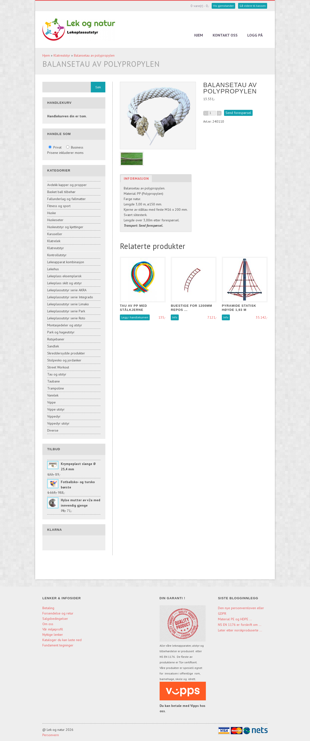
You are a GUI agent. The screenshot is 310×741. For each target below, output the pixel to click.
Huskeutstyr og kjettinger (65, 227)
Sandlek (53, 346)
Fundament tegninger (58, 645)
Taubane (53, 381)
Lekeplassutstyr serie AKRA (66, 290)
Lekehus (53, 269)
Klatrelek (53, 241)
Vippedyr (54, 416)
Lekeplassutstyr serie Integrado (70, 297)
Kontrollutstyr (57, 255)
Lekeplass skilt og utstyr (64, 283)
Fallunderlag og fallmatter (66, 199)
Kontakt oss (225, 35)
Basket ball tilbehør (61, 192)
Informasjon (136, 178)
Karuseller (54, 234)
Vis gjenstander (223, 5)
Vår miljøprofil (52, 629)
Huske (51, 213)
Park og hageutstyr (61, 332)
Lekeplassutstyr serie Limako (68, 304)
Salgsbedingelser (55, 618)
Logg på (255, 35)
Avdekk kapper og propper (67, 185)
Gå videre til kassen (253, 5)
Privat (55, 147)
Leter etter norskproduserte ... (240, 630)
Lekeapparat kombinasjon (65, 262)
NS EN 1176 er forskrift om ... (239, 624)
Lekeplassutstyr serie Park (66, 311)
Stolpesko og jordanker (64, 360)
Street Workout (58, 367)
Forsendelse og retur (57, 613)
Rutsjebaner (55, 339)
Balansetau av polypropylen (94, 55)
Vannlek (52, 395)
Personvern (50, 735)
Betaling (48, 608)
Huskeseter (55, 220)
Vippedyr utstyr (58, 423)
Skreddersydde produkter (66, 353)
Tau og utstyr (56, 374)
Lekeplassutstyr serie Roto (66, 318)
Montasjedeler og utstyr (64, 325)
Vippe (51, 402)
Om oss (47, 624)
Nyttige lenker (52, 634)
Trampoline (55, 388)
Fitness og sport (58, 206)
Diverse (52, 430)
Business (74, 147)
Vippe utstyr (56, 409)
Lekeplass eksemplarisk (64, 276)
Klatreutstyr (62, 55)
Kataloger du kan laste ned (62, 640)
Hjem (198, 35)
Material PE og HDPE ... (235, 619)
